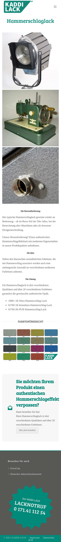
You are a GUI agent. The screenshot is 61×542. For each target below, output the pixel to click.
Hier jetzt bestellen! (27, 430)
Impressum (35, 537)
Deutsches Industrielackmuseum (25, 474)
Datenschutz (48, 537)
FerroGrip (14, 468)
